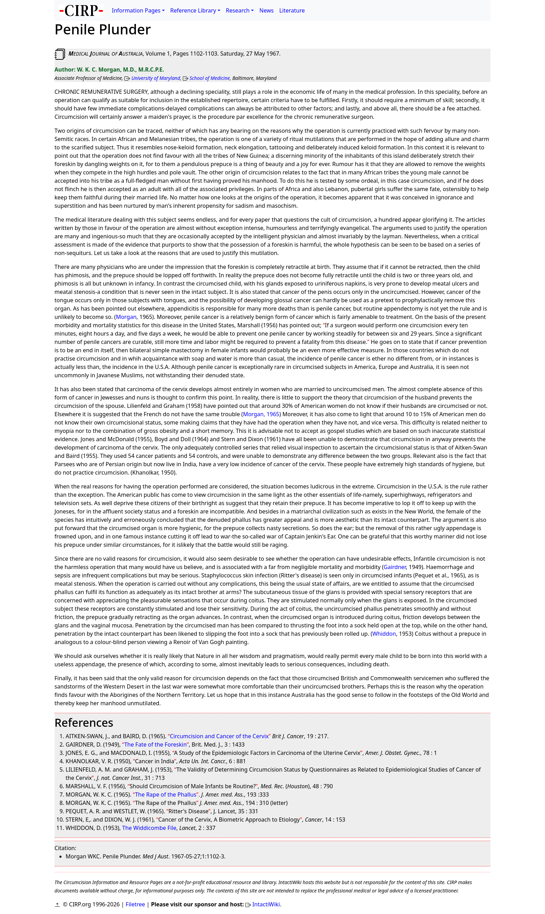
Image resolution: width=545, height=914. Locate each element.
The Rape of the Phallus (165, 794)
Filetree (135, 904)
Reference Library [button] (193, 10)
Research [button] (238, 10)
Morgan (126, 317)
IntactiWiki (266, 904)
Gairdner (395, 567)
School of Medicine (209, 78)
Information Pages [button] (136, 10)
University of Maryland (155, 78)
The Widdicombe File (149, 828)
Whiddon (384, 633)
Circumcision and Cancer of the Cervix (219, 736)
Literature (292, 10)
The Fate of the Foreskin (155, 744)
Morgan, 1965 (261, 414)
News (266, 10)
